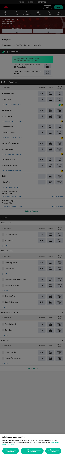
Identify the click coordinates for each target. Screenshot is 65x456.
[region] (32, 445)
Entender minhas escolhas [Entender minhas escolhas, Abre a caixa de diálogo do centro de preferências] (10, 450)
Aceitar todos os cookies (53, 450)
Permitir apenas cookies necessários (32, 450)
